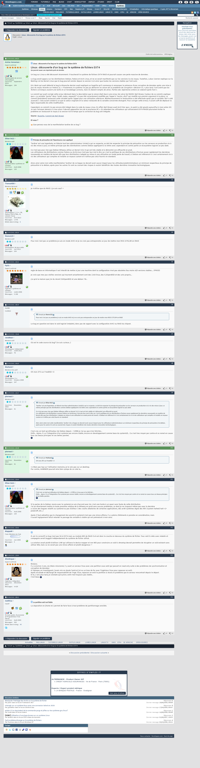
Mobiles (112, 6)
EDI (78, 6)
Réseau (89, 9)
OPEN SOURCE (143, 12)
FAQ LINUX (60, 12)
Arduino (49, 9)
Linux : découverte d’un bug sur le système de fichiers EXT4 (43, 35)
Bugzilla (41, 116)
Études (100, 2)
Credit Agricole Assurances (70, 682)
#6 (172, 304)
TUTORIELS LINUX (72, 12)
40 (21, 625)
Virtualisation (134, 9)
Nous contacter (145, 736)
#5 (172, 262)
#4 (172, 232)
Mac (71, 9)
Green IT (98, 9)
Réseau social (30, 18)
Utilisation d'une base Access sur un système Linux (30, 716)
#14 (172, 597)
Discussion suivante (99, 653)
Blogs (61, 2)
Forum (9, 23)
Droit (109, 2)
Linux (42, 9)
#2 (172, 135)
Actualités (29, 643)
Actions (19, 18)
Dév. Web (71, 6)
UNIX (116, 12)
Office (104, 6)
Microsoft (56, 6)
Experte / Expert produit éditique (67, 688)
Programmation (87, 6)
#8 (172, 363)
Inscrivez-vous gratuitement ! (49, 15)
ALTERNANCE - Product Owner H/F (68, 679)
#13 (172, 555)
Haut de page (168, 736)
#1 (172, 58)
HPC (65, 9)
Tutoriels (45, 2)
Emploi (91, 2)
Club (117, 2)
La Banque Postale (65, 691)
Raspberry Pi (79, 9)
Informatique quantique (149, 9)
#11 (172, 479)
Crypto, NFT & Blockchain (169, 9)
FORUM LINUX (48, 12)
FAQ (54, 2)
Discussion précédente (80, 653)
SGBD (97, 6)
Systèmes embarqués (119, 9)
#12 (172, 527)
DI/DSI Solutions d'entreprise (23, 6)
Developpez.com (157, 736)
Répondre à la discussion (16, 30)
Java (63, 6)
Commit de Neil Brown (54, 116)
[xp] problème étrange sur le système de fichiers (23, 720)
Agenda (47, 18)
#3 (172, 180)
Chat (69, 2)
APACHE (133, 12)
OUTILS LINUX (86, 12)
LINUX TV (109, 12)
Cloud (38, 6)
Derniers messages (8, 18)
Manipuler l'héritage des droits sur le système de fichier (26, 701)
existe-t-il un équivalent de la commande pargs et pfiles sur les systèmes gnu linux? (36, 711)
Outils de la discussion (153, 54)
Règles (60, 18)
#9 (172, 393)
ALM (48, 6)
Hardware (58, 9)
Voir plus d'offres (117, 693)
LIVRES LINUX (98, 12)
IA (43, 6)
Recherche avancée (192, 18)
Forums (34, 2)
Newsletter (80, 2)
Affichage (167, 54)
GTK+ (122, 12)
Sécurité (106, 9)
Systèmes (120, 6)
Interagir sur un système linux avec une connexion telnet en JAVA (30, 706)
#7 (172, 334)
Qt (127, 12)
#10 (172, 448)
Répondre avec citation (153, 130)
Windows (34, 9)
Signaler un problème (41, 30)
